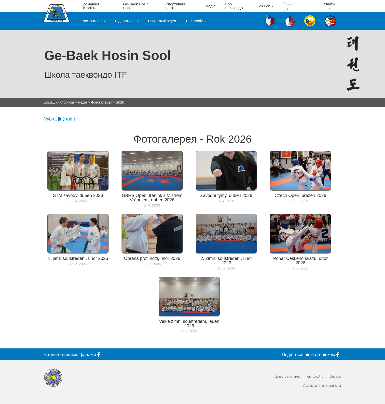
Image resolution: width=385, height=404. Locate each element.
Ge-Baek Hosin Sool (136, 6)
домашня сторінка (91, 6)
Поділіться (311, 354)
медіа (211, 6)
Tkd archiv (195, 21)
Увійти (329, 5)
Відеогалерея (127, 21)
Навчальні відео (162, 21)
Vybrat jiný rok (58, 119)
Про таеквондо (234, 6)
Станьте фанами (73, 354)
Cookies (335, 376)
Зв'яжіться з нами (287, 376)
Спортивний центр (175, 6)
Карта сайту (314, 376)
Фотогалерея (94, 21)
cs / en (266, 6)
